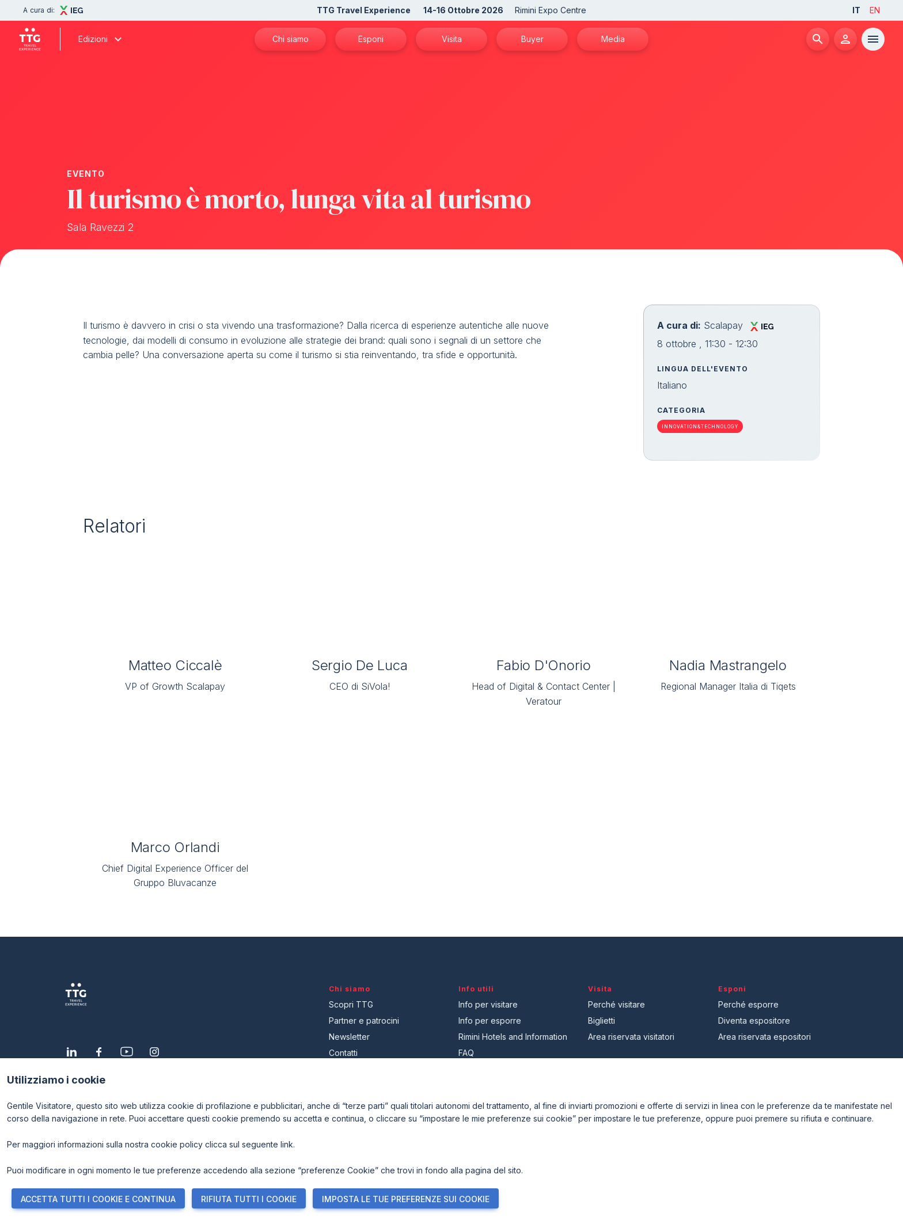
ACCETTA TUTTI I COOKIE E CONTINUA (98, 1199)
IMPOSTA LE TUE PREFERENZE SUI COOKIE (406, 1199)
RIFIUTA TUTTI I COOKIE (249, 1199)
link (286, 1144)
